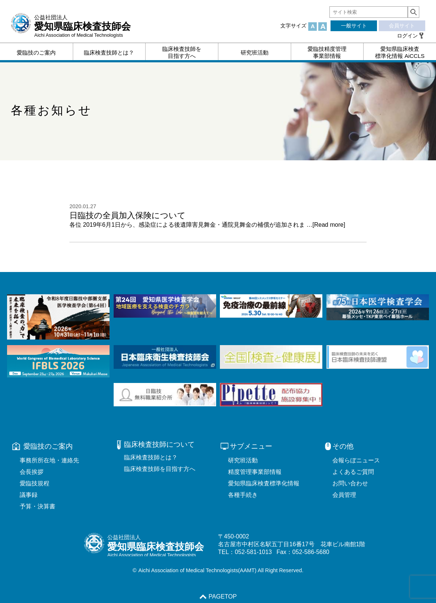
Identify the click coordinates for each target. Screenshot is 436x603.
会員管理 (344, 495)
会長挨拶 (31, 472)
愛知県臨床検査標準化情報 (263, 483)
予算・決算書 (37, 506)
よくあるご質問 (353, 472)
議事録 (29, 495)
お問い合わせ (350, 483)
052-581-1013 (253, 552)
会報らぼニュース (356, 460)
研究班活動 (243, 460)
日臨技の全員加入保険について (127, 215)
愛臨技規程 (34, 483)
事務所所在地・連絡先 (49, 460)
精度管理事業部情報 (255, 472)
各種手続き (243, 495)
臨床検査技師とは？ (151, 457)
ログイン (407, 36)
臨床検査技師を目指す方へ (159, 469)
